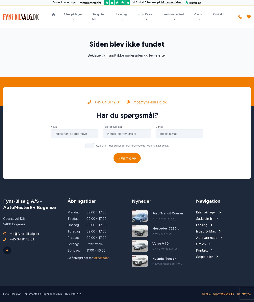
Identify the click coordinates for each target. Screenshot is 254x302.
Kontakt (218, 14)
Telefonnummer (112, 126)
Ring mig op (127, 158)
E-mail (159, 126)
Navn (54, 126)
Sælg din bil (98, 17)
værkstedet (101, 258)
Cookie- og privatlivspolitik (218, 293)
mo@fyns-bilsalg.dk (147, 102)
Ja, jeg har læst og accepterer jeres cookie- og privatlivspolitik (132, 145)
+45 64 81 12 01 (104, 102)
